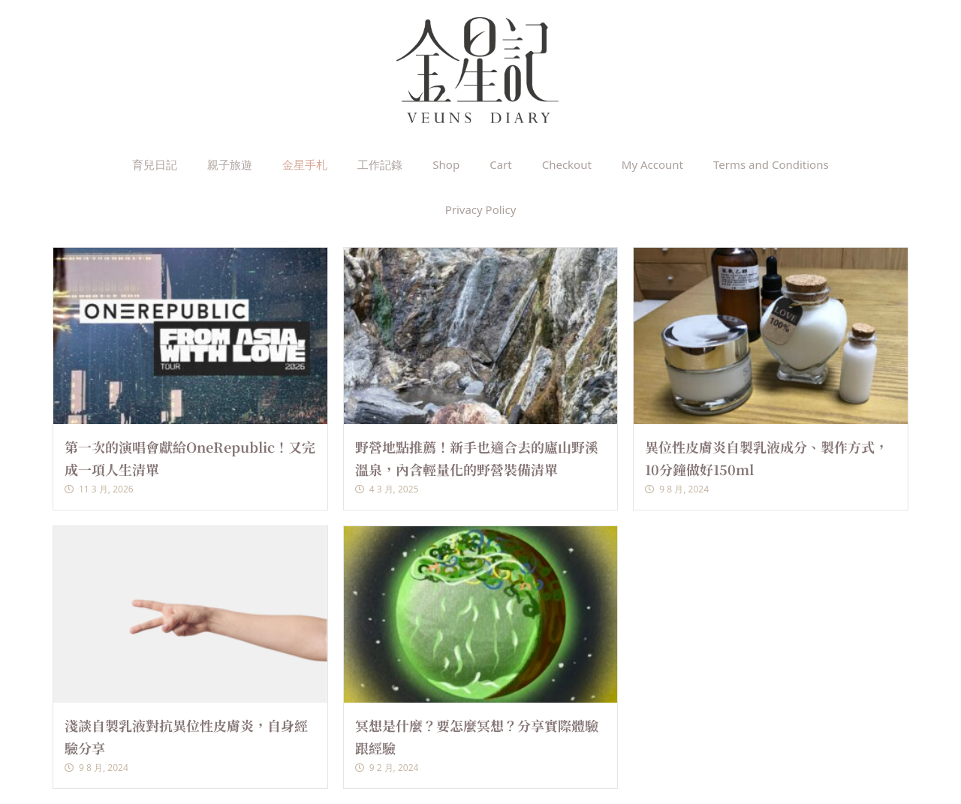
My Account (652, 164)
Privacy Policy (481, 209)
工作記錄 (379, 164)
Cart (501, 164)
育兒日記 (154, 164)
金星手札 (304, 164)
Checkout (567, 164)
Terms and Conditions (771, 164)
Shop (445, 164)
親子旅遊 (229, 164)
